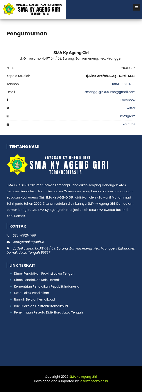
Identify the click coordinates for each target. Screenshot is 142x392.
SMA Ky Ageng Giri (83, 376)
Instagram (127, 116)
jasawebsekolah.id (94, 381)
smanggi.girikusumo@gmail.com (109, 92)
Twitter (130, 108)
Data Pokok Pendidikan (31, 293)
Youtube (129, 124)
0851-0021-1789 (123, 84)
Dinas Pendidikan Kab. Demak (36, 280)
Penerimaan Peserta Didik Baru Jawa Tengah (48, 312)
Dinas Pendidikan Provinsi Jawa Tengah (44, 273)
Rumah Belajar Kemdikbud (34, 299)
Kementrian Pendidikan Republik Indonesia (46, 286)
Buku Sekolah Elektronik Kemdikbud (41, 306)
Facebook (127, 100)
